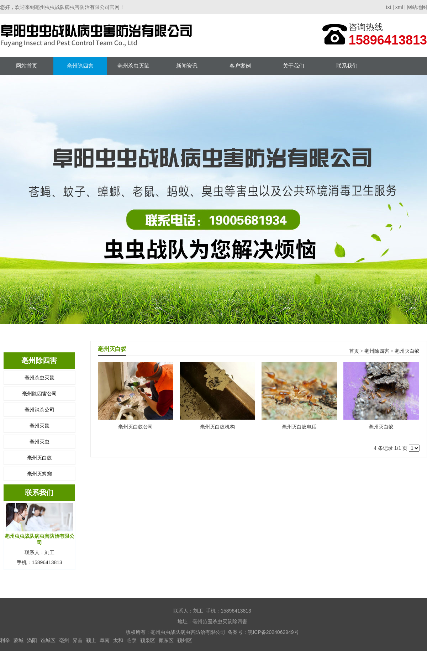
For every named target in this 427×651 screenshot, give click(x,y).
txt (388, 7)
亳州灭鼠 (39, 426)
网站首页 (26, 66)
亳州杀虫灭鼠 (133, 66)
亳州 (64, 640)
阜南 (105, 640)
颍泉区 (147, 640)
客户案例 (240, 66)
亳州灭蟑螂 (39, 474)
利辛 (5, 640)
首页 (354, 351)
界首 (78, 640)
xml (399, 7)
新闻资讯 (186, 66)
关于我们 (293, 66)
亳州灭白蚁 (39, 458)
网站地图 (417, 7)
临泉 (132, 640)
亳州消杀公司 (39, 410)
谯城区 (48, 640)
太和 (118, 640)
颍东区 (166, 640)
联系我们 (347, 66)
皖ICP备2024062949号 (273, 632)
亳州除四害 (80, 66)
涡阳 (32, 640)
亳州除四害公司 (39, 394)
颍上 (91, 640)
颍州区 (184, 640)
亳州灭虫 (39, 442)
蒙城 (18, 640)
